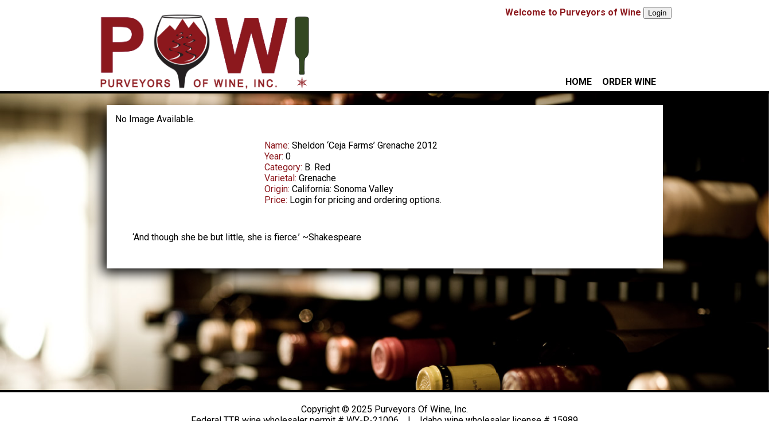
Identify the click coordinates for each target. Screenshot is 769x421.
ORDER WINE (629, 81)
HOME (578, 81)
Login (657, 13)
